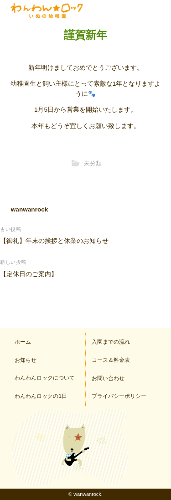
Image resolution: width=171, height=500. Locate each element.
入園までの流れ (111, 342)
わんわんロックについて (45, 378)
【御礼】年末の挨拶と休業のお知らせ (54, 240)
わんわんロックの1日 (41, 396)
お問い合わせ (108, 378)
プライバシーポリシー (119, 396)
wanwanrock (29, 209)
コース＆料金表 (111, 360)
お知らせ (25, 360)
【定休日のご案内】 (28, 274)
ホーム (23, 342)
